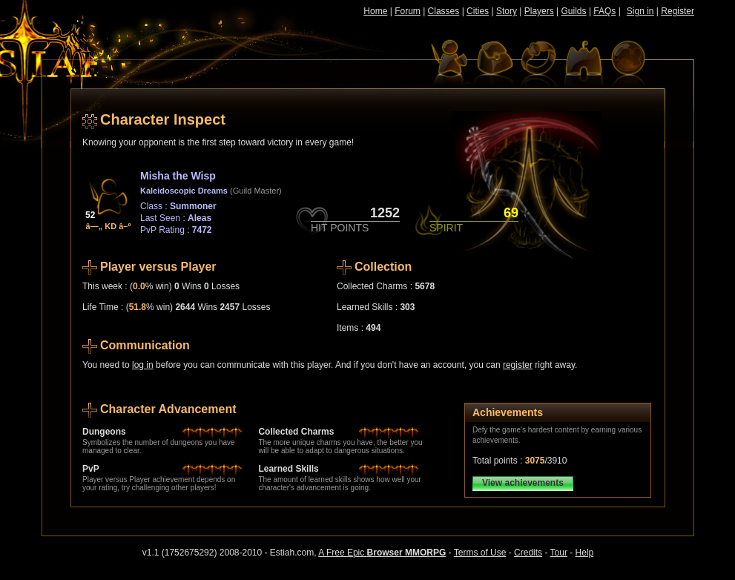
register (518, 365)
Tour (558, 552)
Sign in (640, 11)
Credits (528, 552)
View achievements (523, 483)
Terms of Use (480, 552)
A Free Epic (382, 552)
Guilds (574, 11)
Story (506, 11)
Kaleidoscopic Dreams (184, 190)
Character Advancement (168, 409)
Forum (408, 11)
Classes (444, 11)
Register (677, 11)
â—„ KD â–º (108, 226)
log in (143, 365)
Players (539, 11)
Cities (478, 11)
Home (375, 11)
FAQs (604, 11)
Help (585, 552)
